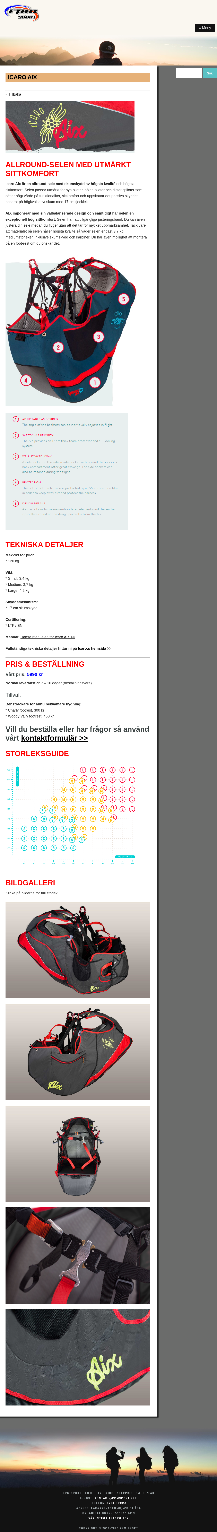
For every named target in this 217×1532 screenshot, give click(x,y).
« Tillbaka (13, 94)
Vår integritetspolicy (108, 1518)
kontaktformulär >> (54, 738)
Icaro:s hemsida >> (94, 648)
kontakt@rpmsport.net (116, 1498)
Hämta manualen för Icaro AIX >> (47, 637)
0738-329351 (117, 1503)
